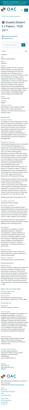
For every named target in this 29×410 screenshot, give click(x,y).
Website (3, 369)
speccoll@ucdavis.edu (7, 367)
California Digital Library (17, 385)
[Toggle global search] (26, 10)
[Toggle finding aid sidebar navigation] (14, 51)
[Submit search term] (23, 44)
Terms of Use (5, 398)
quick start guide (8, 4)
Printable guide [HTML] (11, 36)
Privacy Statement (6, 400)
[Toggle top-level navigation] (22, 10)
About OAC (4, 390)
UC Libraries (6, 383)
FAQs (2, 393)
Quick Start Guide (6, 395)
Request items (8, 38)
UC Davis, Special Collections (12, 16)
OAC (8, 9)
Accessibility (4, 402)
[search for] (12, 44)
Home (2, 388)
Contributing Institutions (8, 391)
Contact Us (4, 404)
